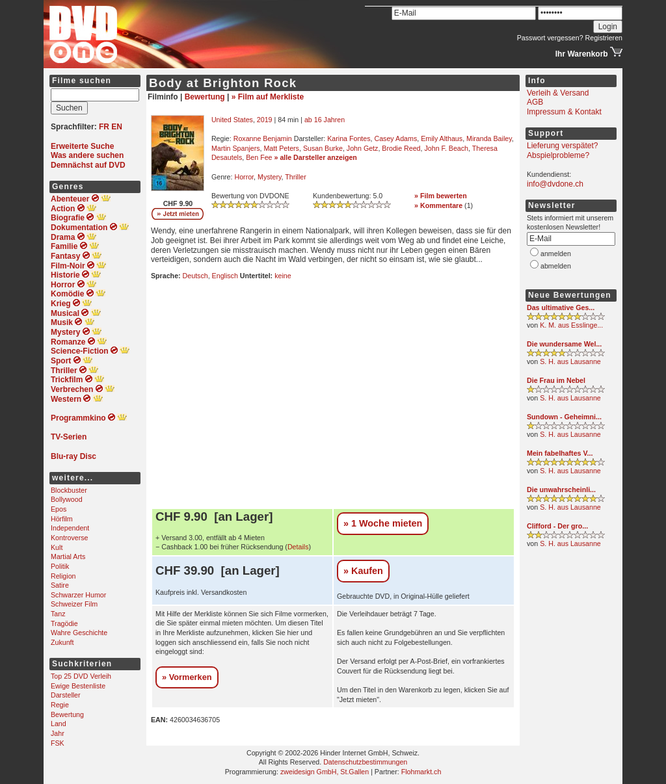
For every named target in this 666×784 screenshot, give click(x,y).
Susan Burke (323, 148)
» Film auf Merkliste (268, 96)
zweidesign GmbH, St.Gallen (324, 772)
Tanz (58, 614)
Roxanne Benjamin (262, 138)
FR (104, 126)
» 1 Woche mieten (382, 523)
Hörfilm (62, 519)
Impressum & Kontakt (564, 111)
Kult (56, 547)
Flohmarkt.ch (421, 772)
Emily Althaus (441, 138)
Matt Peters (281, 148)
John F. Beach (446, 148)
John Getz (363, 148)
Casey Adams (395, 138)
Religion (63, 576)
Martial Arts (68, 556)
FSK (57, 743)
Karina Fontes (348, 138)
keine (282, 276)
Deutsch (195, 276)
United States (232, 120)
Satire (60, 585)
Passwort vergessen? (550, 38)
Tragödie (64, 623)
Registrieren (603, 38)
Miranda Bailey (489, 138)
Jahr (57, 733)
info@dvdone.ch (555, 184)
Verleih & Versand (558, 93)
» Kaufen (363, 571)
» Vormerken (187, 677)
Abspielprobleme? (558, 155)
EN (116, 126)
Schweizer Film (74, 604)
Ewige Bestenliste (78, 686)
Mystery (270, 177)
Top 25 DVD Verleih (81, 676)
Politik (60, 566)
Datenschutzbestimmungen (365, 762)
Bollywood (67, 499)
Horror (244, 177)
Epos (58, 509)
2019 (265, 120)
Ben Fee (259, 157)
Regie (60, 705)
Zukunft (62, 642)
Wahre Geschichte (79, 632)
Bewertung (67, 714)
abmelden (555, 266)
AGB (535, 102)
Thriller (295, 177)
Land (58, 723)
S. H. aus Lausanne (570, 361)
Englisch (225, 276)
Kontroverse (69, 538)
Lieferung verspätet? (562, 145)
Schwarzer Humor (78, 595)
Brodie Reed (401, 148)
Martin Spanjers (235, 148)
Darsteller (66, 695)
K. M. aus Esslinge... (571, 325)
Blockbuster (69, 490)
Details (298, 547)
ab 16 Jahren (324, 120)
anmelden (555, 253)
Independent (70, 528)
